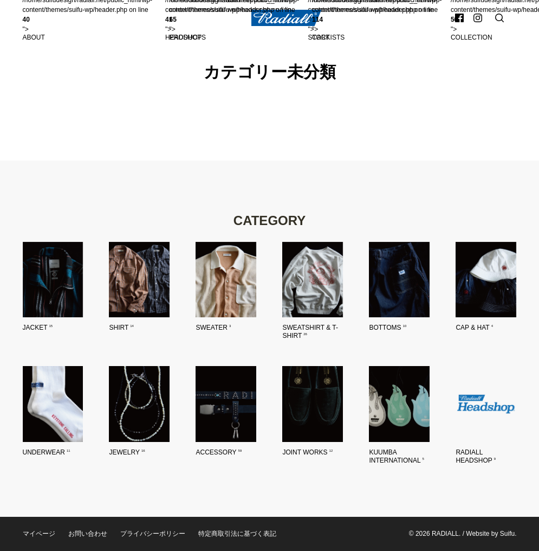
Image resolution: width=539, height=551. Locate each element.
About (34, 37)
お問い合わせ (87, 533)
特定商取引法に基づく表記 (237, 533)
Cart (320, 37)
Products (188, 37)
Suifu (507, 533)
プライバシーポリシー (152, 533)
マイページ (39, 533)
